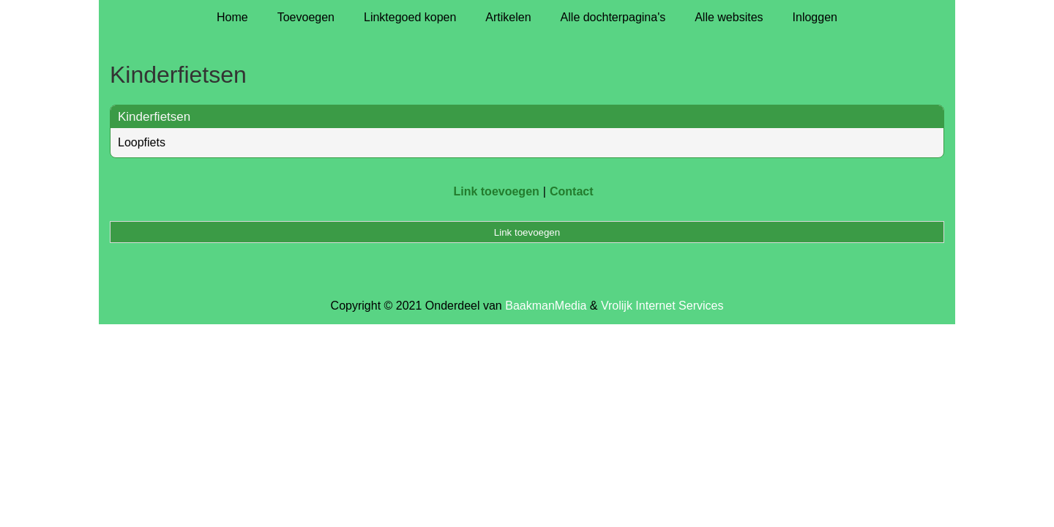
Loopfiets (141, 142)
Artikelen (508, 17)
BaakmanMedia (545, 305)
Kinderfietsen (154, 117)
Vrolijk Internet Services (662, 305)
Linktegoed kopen (410, 17)
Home (232, 17)
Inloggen (815, 17)
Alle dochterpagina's (613, 17)
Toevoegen (305, 17)
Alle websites (729, 17)
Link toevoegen (496, 191)
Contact (572, 191)
